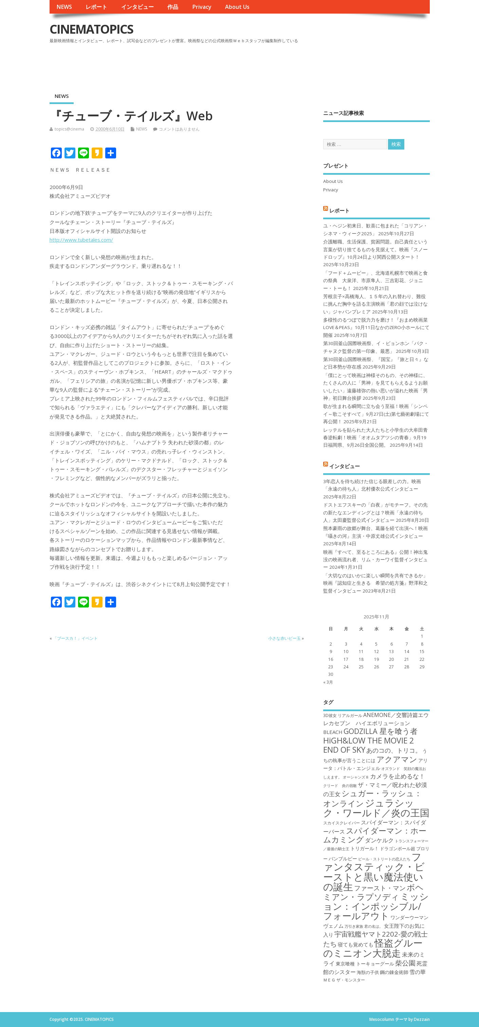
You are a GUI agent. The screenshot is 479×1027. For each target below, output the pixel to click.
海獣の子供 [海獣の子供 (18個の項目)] (368, 972)
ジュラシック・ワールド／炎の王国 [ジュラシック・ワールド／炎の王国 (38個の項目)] (376, 807)
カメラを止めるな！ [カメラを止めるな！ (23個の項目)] (397, 776)
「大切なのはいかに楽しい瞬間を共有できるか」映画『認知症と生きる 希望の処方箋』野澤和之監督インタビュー (375, 583)
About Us (237, 7)
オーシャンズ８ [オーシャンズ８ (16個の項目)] (356, 777)
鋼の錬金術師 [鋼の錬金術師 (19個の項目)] (394, 972)
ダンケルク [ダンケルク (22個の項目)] (379, 840)
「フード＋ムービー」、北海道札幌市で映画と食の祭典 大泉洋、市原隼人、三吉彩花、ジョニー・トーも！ (375, 280)
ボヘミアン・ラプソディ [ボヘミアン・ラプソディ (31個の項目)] (373, 891)
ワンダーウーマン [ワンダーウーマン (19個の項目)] (409, 917)
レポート (96, 7)
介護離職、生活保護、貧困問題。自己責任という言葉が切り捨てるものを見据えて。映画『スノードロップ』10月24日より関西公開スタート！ (375, 249)
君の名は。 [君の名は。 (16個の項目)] (373, 926)
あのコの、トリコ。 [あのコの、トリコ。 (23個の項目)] (393, 750)
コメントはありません (179, 129)
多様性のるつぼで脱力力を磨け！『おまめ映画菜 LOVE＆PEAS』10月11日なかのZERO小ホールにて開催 (376, 327)
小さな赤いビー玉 (284, 638)
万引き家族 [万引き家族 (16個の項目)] (354, 926)
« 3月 (328, 682)
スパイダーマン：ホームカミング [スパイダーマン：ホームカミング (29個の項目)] (374, 835)
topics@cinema (69, 129)
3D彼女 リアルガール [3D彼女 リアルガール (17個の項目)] (342, 715)
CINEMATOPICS (91, 29)
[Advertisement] (300, 64)
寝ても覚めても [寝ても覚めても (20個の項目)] (355, 944)
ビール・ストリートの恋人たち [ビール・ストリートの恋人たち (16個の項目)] (384, 859)
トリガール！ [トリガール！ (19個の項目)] (364, 848)
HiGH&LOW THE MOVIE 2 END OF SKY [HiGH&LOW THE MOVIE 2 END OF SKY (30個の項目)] (368, 745)
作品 (172, 7)
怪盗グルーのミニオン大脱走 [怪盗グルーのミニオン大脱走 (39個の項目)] (373, 947)
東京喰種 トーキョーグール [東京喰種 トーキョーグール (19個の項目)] (365, 963)
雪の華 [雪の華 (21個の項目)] (417, 972)
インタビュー (137, 7)
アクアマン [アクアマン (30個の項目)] (396, 759)
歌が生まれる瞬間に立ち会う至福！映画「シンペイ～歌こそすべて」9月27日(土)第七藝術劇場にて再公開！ (376, 414)
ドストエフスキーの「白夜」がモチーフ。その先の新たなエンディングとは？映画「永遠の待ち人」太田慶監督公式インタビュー (375, 512)
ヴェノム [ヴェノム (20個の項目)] (333, 925)
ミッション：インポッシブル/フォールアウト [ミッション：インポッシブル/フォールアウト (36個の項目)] (376, 906)
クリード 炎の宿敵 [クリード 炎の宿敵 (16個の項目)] (340, 785)
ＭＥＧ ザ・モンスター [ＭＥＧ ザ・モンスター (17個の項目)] (344, 980)
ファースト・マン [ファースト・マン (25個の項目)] (380, 887)
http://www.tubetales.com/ (81, 239)
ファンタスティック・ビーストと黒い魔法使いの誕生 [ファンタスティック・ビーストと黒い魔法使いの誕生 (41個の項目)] (374, 871)
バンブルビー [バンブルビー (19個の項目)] (343, 858)
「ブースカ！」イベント (75, 638)
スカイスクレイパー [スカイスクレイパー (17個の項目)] (341, 823)
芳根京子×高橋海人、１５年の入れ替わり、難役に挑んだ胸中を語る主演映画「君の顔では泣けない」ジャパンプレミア (375, 304)
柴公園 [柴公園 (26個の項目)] (405, 963)
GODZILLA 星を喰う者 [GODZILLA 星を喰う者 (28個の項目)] (381, 731)
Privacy (201, 7)
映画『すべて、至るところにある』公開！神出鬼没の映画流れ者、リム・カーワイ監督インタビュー (375, 559)
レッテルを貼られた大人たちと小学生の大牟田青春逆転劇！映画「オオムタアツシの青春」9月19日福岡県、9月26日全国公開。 (375, 437)
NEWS (64, 7)
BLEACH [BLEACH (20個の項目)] (333, 732)
